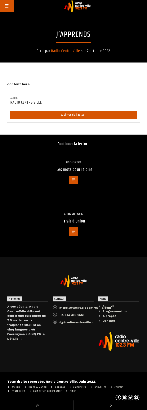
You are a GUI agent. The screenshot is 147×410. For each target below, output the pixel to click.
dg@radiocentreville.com (78, 322)
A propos (109, 316)
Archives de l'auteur (73, 114)
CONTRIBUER (18, 391)
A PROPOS (60, 387)
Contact (109, 320)
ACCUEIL (16, 387)
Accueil (108, 306)
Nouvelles (100, 387)
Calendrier (79, 387)
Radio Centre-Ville (65, 51)
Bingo (73, 391)
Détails (14, 339)
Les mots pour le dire (74, 169)
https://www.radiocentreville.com (85, 307)
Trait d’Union (74, 221)
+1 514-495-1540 (71, 315)
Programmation (115, 311)
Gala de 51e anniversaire (47, 391)
